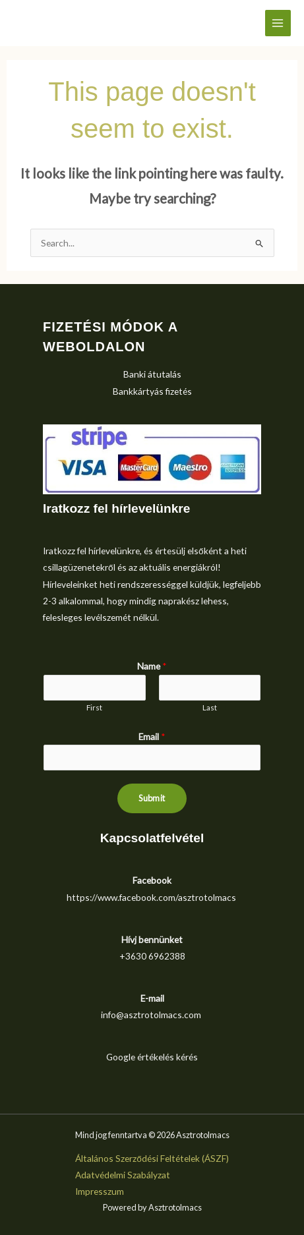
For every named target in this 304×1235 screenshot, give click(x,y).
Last (209, 707)
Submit (151, 798)
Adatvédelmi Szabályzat (122, 1174)
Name (152, 666)
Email (152, 736)
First (94, 707)
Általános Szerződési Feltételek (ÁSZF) (152, 1158)
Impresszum (99, 1191)
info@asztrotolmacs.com (151, 1014)
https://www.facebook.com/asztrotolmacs (151, 897)
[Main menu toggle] (278, 23)
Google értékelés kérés (152, 1056)
